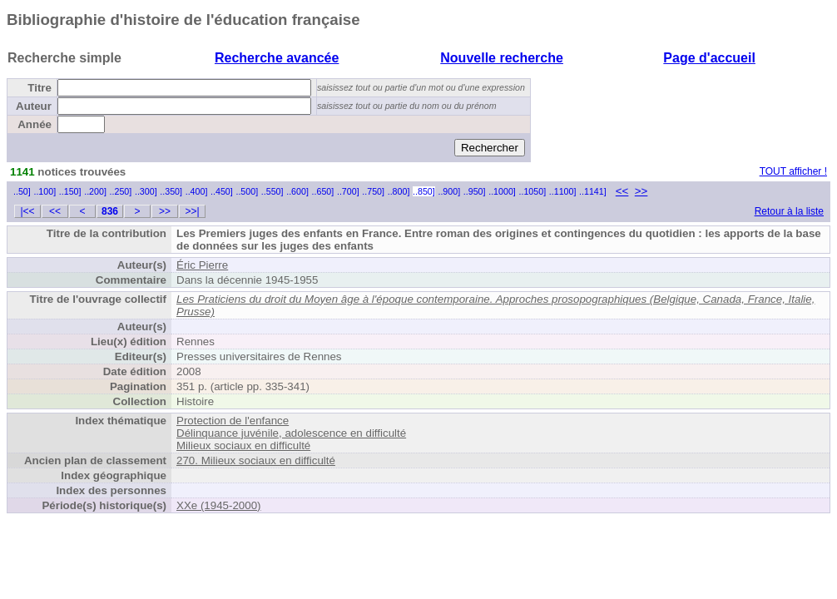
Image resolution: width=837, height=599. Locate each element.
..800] (399, 191)
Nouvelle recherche (501, 58)
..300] (146, 191)
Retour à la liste (789, 211)
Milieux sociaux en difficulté (243, 445)
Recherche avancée (277, 58)
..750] (373, 191)
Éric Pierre (202, 265)
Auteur (34, 106)
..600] (297, 191)
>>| (192, 211)
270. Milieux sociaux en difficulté (255, 460)
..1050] (533, 191)
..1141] (593, 191)
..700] (348, 191)
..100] (44, 191)
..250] (121, 191)
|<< (27, 211)
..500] (246, 191)
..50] (22, 191)
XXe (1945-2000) (218, 505)
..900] (449, 191)
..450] (221, 191)
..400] (197, 191)
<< (622, 191)
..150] (70, 191)
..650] (323, 191)
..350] (171, 191)
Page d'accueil (709, 58)
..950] (474, 191)
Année (34, 124)
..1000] (502, 191)
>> (641, 191)
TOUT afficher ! (793, 171)
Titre (39, 88)
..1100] (563, 191)
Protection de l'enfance (232, 420)
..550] (272, 191)
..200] (95, 191)
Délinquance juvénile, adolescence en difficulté (291, 433)
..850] (424, 191)
